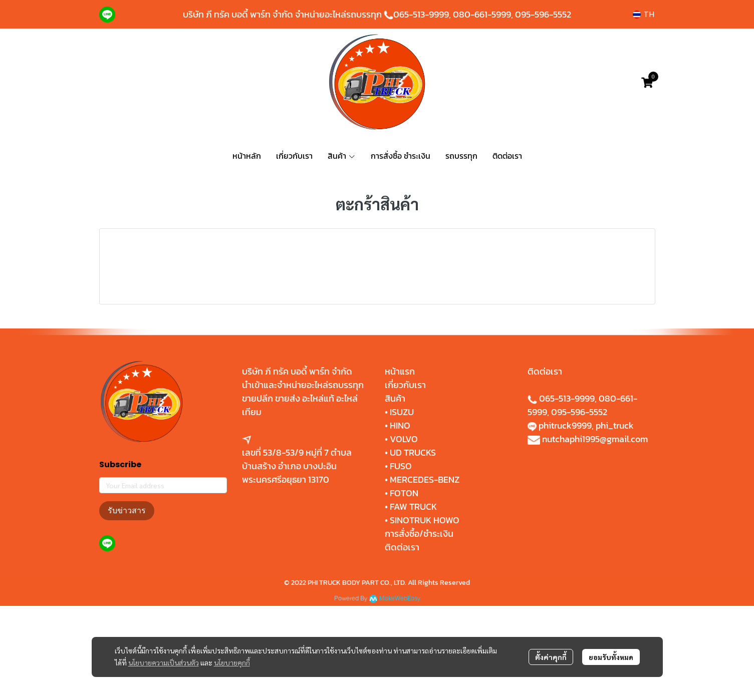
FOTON (403, 568)
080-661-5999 (482, 14)
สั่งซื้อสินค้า (377, 327)
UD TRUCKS (413, 527)
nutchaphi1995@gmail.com (595, 514)
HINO (400, 500)
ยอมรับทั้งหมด (611, 656)
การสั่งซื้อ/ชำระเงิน (419, 608)
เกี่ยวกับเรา (405, 460)
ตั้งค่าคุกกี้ (551, 656)
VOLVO (404, 514)
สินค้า (395, 473)
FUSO (401, 541)
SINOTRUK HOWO (424, 595)
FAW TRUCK (413, 581)
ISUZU (402, 487)
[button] (643, 14)
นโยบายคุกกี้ (232, 662)
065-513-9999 (421, 14)
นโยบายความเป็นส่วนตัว (163, 662)
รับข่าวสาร (127, 585)
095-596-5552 (543, 14)
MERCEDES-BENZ (424, 554)
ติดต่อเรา (402, 622)
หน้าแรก (400, 446)
